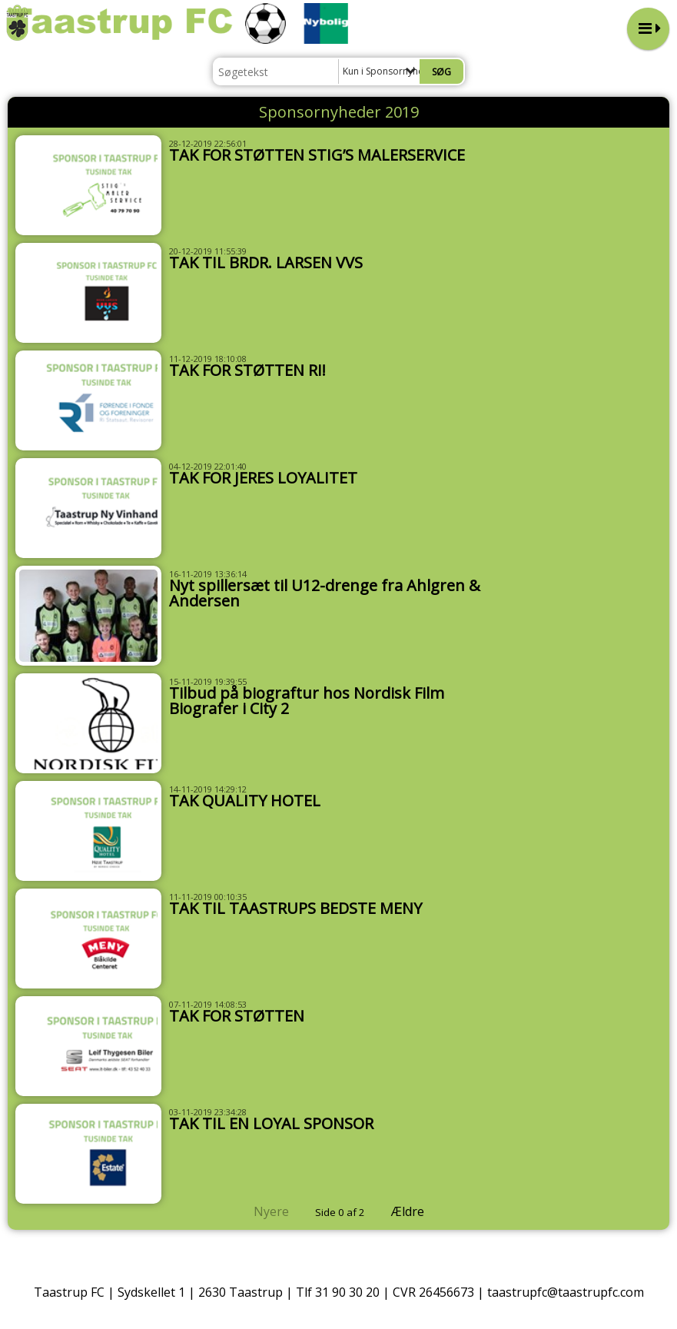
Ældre (418, 1211)
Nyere (262, 1211)
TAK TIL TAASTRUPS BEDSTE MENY (295, 908)
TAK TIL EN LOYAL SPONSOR (271, 1123)
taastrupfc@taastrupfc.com (565, 1292)
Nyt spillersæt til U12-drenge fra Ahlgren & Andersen (324, 593)
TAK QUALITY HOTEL (244, 800)
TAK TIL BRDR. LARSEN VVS (266, 262)
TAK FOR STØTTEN (236, 1015)
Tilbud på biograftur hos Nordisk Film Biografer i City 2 (306, 701)
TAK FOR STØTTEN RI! (247, 370)
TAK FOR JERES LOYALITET (263, 477)
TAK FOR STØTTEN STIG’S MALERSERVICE (317, 155)
